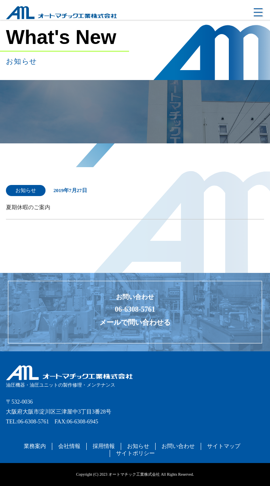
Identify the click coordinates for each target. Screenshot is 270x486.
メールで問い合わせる (135, 322)
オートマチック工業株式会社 (42, 23)
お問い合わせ (178, 446)
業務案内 (35, 446)
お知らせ (138, 446)
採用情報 (104, 446)
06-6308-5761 (135, 309)
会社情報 (69, 446)
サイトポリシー (135, 453)
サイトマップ (223, 446)
